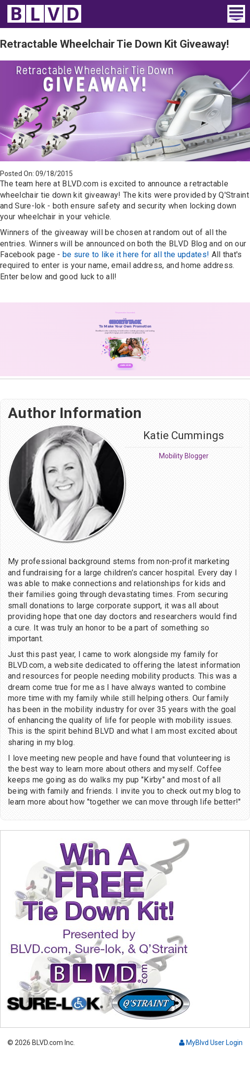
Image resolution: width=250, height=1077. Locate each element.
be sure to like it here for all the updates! (135, 254)
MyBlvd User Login (211, 1043)
